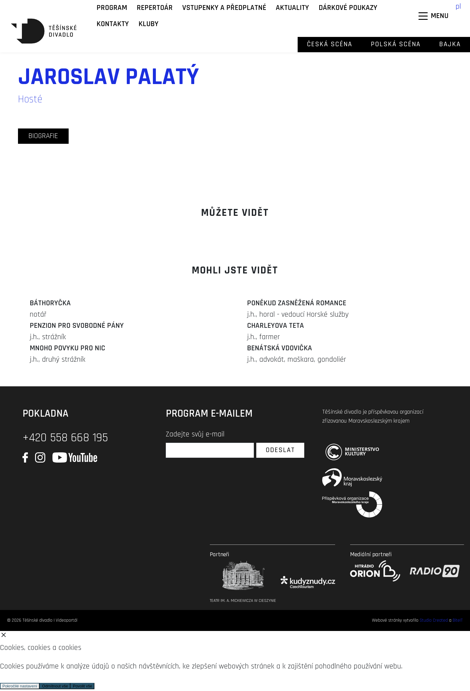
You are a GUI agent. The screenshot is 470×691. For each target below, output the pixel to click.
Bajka (450, 44)
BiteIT (458, 620)
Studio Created (434, 620)
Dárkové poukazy (348, 8)
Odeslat (280, 450)
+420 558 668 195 (65, 437)
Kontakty (113, 24)
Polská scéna (396, 44)
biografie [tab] (43, 136)
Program (112, 8)
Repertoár (155, 8)
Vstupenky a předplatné (224, 8)
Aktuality (292, 8)
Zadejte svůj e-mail (195, 434)
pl (458, 6)
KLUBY (148, 24)
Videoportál (66, 620)
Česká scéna (329, 44)
